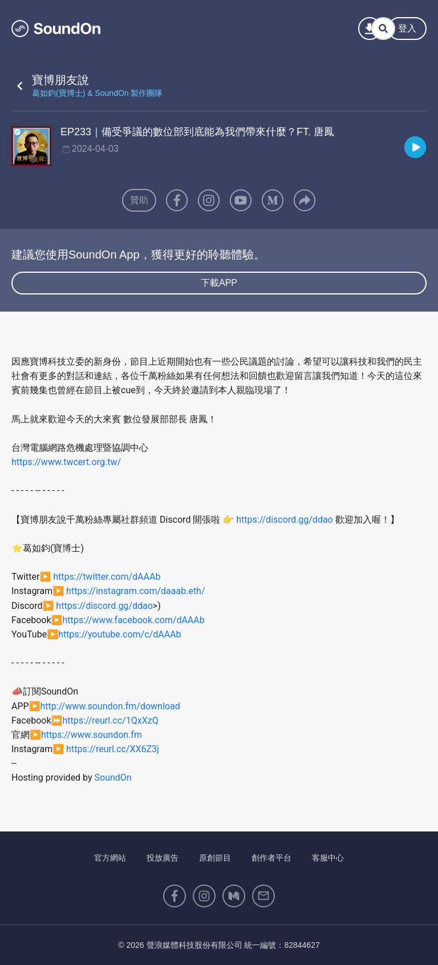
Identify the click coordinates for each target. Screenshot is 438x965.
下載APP (219, 283)
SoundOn (113, 777)
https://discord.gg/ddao (284, 519)
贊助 (139, 200)
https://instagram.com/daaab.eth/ (135, 591)
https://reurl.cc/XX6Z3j (112, 749)
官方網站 (110, 857)
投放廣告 (163, 857)
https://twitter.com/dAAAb (106, 576)
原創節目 (215, 857)
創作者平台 (271, 857)
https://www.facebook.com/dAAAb (133, 620)
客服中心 (328, 857)
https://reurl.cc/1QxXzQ (110, 720)
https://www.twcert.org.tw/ (66, 462)
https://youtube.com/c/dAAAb (119, 634)
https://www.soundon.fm (91, 734)
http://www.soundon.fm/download (110, 706)
